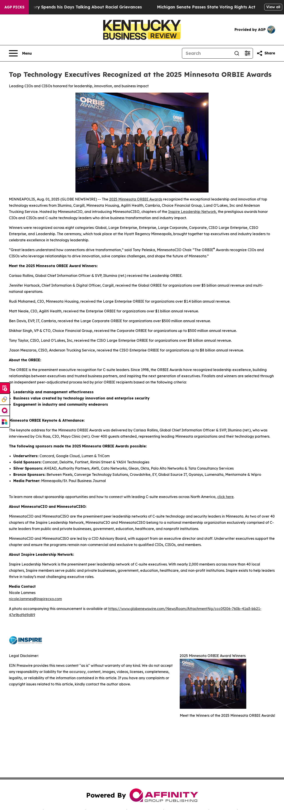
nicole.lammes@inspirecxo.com (35, 599)
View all (273, 7)
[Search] (206, 53)
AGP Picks (14, 7)
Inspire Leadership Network (192, 211)
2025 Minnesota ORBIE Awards (135, 199)
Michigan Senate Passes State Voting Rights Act (211, 7)
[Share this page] (265, 53)
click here (225, 496)
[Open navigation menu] (20, 53)
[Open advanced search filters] (247, 53)
